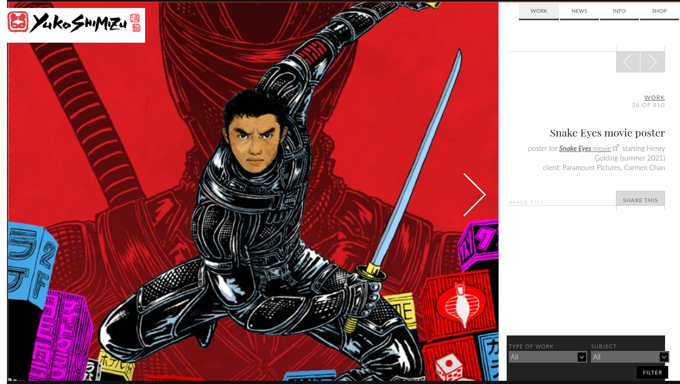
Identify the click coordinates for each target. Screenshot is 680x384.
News (579, 10)
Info (619, 10)
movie (585, 148)
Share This (640, 200)
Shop (659, 10)
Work (539, 10)
